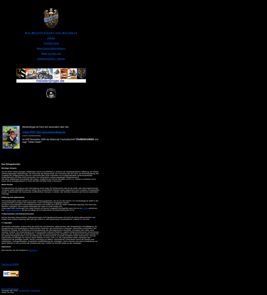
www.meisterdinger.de (9, 289)
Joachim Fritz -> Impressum (29, 290)
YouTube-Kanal (51, 43)
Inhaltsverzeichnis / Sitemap (51, 59)
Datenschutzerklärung (13, 210)
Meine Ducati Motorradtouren (51, 48)
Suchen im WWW (10, 264)
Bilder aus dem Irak (51, 53)
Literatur (51, 38)
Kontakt (85, 208)
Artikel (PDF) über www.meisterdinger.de (43, 132)
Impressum (33, 250)
